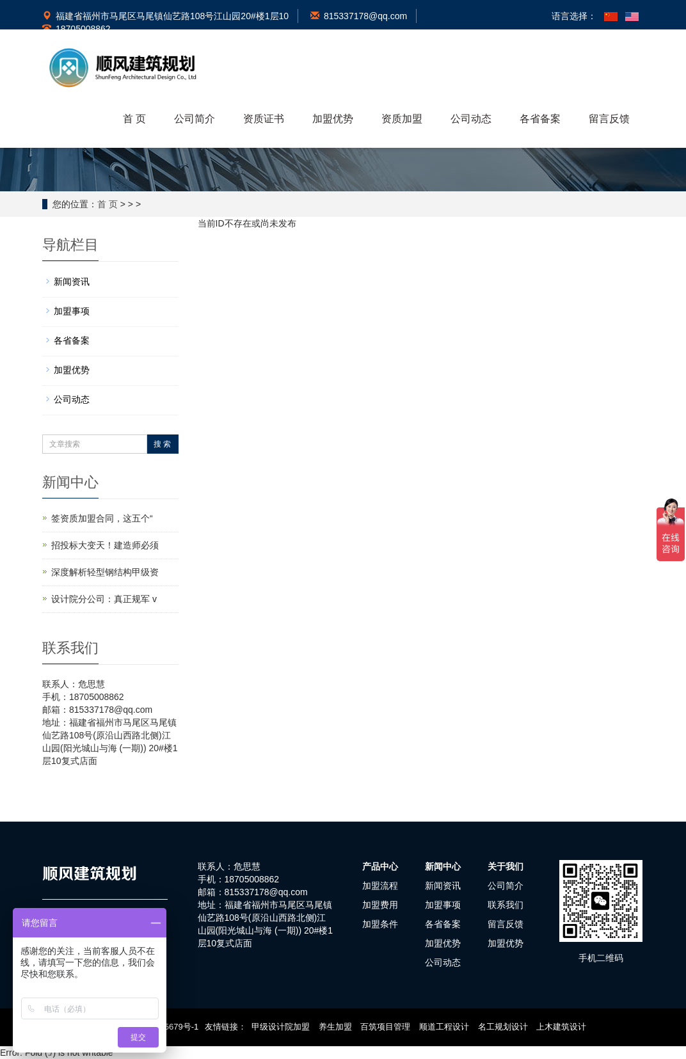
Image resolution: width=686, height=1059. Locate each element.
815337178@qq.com (358, 16)
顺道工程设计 (444, 1026)
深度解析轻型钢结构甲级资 (105, 572)
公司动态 (471, 118)
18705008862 (76, 29)
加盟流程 (380, 885)
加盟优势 (332, 118)
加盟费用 (380, 905)
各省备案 (540, 118)
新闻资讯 (72, 281)
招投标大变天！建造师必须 (105, 545)
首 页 (134, 118)
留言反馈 (609, 118)
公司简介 (194, 118)
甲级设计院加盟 (280, 1026)
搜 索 (162, 444)
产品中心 (380, 866)
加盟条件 (380, 924)
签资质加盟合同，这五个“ (102, 518)
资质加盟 (401, 118)
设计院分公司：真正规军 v (104, 599)
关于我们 (505, 866)
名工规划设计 (503, 1026)
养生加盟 (335, 1026)
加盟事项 (72, 311)
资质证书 (263, 118)
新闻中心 (443, 866)
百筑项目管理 (385, 1026)
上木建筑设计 (561, 1026)
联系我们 (505, 905)
